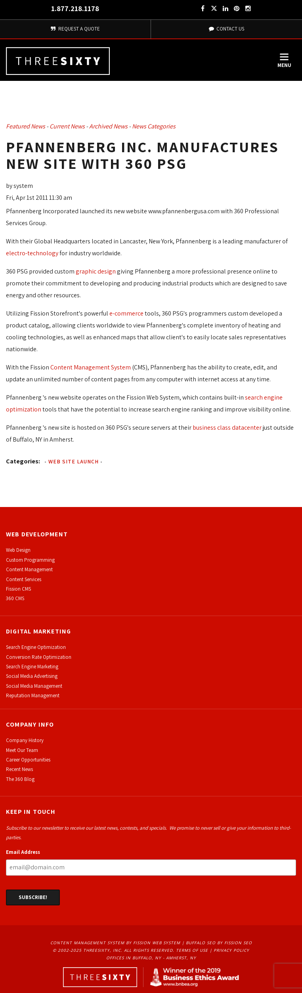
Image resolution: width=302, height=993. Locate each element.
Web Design (18, 550)
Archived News (108, 126)
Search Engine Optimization (36, 647)
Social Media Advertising (31, 676)
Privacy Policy (231, 950)
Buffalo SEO (201, 942)
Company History (25, 740)
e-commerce (126, 313)
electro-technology (32, 253)
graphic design (96, 271)
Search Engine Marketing (32, 666)
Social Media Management (34, 686)
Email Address (23, 852)
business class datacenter (227, 427)
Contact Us (227, 28)
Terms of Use (192, 950)
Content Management (29, 569)
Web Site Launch (73, 461)
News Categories (154, 126)
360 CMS (15, 598)
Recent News (19, 769)
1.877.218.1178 (75, 8)
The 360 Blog (20, 779)
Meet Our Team (22, 750)
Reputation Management (32, 695)
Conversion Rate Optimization (38, 657)
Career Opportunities (28, 759)
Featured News (25, 126)
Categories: (23, 461)
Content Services (23, 579)
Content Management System (90, 367)
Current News (67, 126)
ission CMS (19, 588)
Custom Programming (30, 560)
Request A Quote (75, 28)
